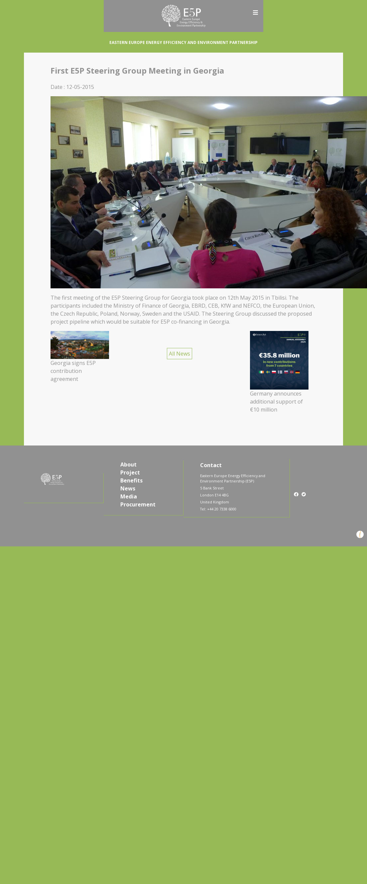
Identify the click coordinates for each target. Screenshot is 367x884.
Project (130, 472)
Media (128, 496)
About (128, 464)
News (127, 488)
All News (179, 353)
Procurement (138, 504)
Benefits (131, 480)
